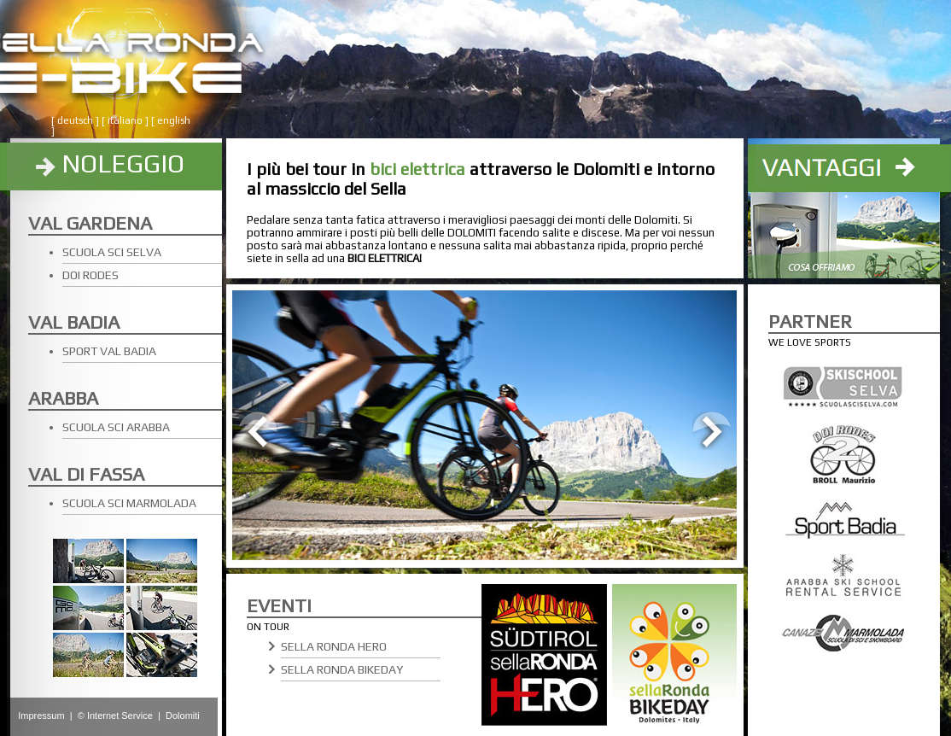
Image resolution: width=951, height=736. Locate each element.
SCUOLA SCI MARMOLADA (129, 503)
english (173, 120)
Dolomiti (183, 715)
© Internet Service (115, 715)
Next (711, 431)
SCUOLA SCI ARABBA (116, 427)
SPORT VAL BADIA (109, 351)
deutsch (75, 120)
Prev (258, 431)
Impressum (41, 715)
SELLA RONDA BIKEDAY (342, 669)
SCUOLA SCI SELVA (111, 252)
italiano (125, 120)
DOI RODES (90, 275)
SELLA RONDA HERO (334, 646)
